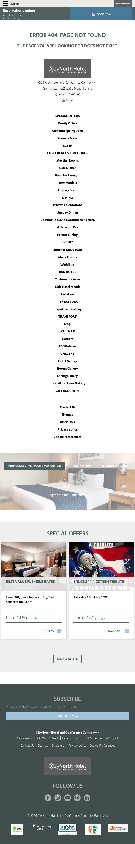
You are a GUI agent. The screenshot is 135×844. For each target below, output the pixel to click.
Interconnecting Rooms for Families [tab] (35, 466)
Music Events (67, 257)
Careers (67, 339)
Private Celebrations (67, 205)
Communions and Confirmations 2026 (67, 220)
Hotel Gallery (67, 361)
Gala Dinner (67, 168)
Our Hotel (67, 272)
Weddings (67, 265)
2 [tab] (58, 644)
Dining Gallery (67, 376)
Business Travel (67, 138)
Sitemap (67, 415)
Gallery (67, 354)
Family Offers (67, 123)
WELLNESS (68, 331)
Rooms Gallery (67, 369)
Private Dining (67, 235)
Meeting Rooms (67, 161)
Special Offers (67, 116)
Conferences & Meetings (67, 153)
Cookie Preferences (67, 437)
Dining (67, 198)
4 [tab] (76, 644)
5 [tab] (86, 644)
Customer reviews (67, 279)
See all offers (67, 659)
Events (67, 242)
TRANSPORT (67, 317)
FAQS (67, 324)
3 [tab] (67, 644)
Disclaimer (67, 422)
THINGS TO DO (69, 301)
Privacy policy (68, 429)
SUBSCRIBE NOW (67, 716)
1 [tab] (49, 644)
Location (67, 294)
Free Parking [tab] (82, 466)
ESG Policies (67, 346)
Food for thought (67, 175)
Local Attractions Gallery (67, 383)
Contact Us (67, 407)
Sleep (67, 146)
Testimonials (67, 183)
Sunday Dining (67, 213)
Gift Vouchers (67, 391)
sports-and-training (69, 309)
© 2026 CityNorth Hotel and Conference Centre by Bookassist (67, 816)
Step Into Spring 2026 (67, 131)
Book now (51, 630)
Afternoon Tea (67, 227)
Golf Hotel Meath (67, 287)
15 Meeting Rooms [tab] (114, 466)
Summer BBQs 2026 (67, 250)
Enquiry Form (67, 190)
